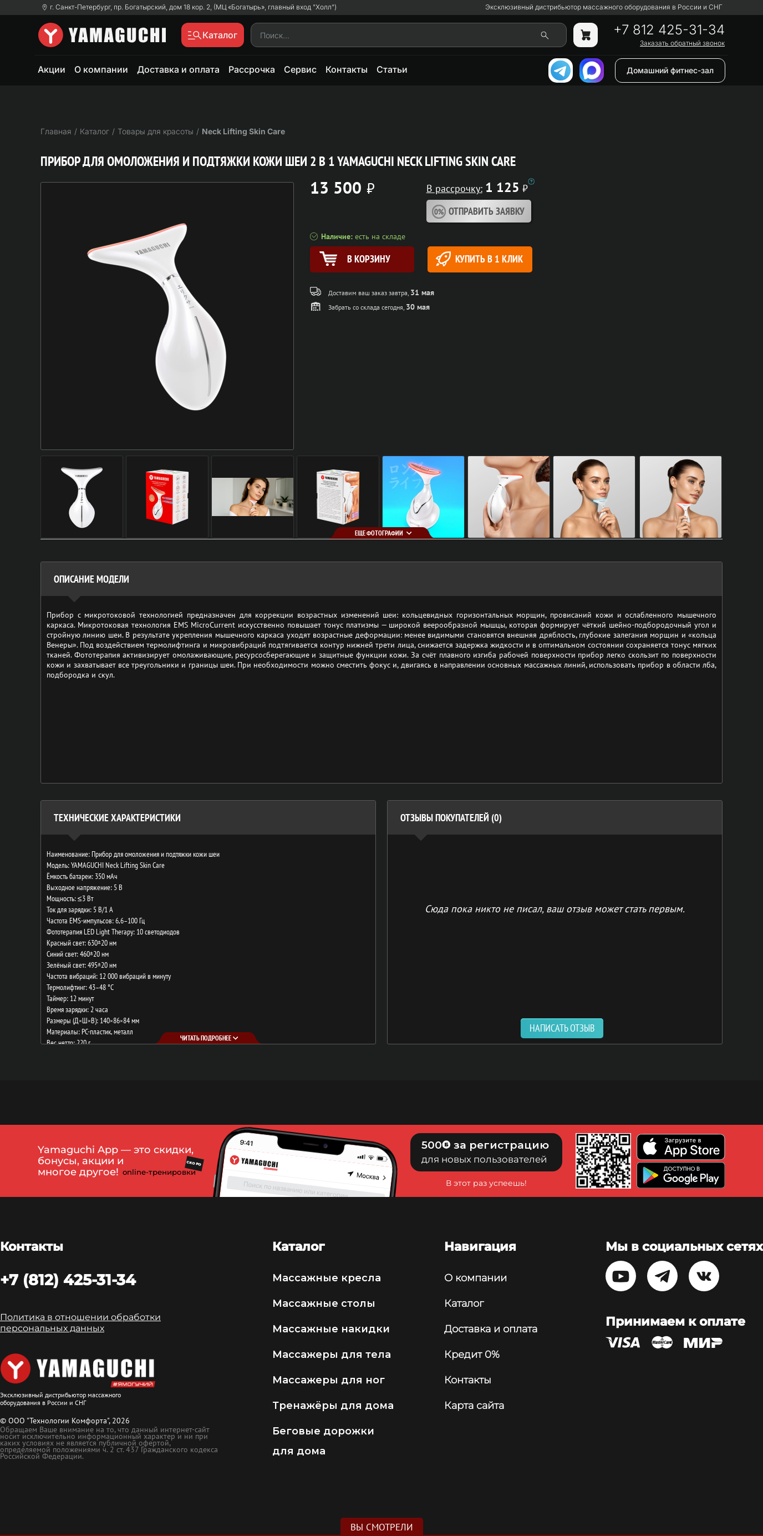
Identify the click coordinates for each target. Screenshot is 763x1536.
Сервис (300, 69)
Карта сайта (474, 1405)
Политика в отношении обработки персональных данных (80, 1322)
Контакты (346, 69)
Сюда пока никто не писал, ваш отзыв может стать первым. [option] (555, 908)
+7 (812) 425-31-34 (68, 1279)
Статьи (392, 69)
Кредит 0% (472, 1354)
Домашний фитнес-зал (670, 70)
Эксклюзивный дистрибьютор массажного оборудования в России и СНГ (604, 7)
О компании (101, 69)
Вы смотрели (381, 1527)
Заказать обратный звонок (682, 43)
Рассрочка (251, 69)
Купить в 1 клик (479, 258)
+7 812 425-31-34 (669, 30)
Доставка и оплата (178, 69)
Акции (51, 69)
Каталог (464, 1303)
